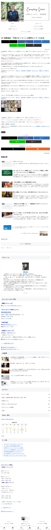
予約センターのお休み (6, 318)
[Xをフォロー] (13, 149)
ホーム (8, 521)
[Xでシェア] (9, 41)
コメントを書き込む (25, 244)
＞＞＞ (7, 343)
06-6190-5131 (6, 312)
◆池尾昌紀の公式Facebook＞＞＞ (9, 347)
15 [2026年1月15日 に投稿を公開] (14, 429)
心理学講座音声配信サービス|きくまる (13, 451)
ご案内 (3, 132)
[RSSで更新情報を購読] (38, 149)
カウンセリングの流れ (8, 523)
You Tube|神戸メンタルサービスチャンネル (14, 453)
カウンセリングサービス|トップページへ (13, 444)
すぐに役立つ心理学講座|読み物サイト (13, 446)
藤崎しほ (41, 70)
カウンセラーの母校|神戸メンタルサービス (14, 450)
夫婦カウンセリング (25, 523)
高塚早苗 (29, 70)
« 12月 (2, 436)
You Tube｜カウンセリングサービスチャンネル (15, 455)
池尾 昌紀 (25, 272)
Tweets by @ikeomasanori (7, 419)
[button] (34, 45)
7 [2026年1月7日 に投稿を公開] (10, 428)
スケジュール (42, 521)
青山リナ (18, 70)
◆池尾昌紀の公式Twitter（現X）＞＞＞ (10, 349)
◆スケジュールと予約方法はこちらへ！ (12, 305)
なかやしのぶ (35, 70)
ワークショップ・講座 (25, 525)
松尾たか (47, 70)
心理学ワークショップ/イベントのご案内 (13, 448)
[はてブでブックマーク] (42, 41)
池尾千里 (13, 124)
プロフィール (25, 521)
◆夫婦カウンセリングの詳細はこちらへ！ (12, 339)
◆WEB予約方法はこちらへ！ (9, 324)
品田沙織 (23, 70)
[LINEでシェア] (17, 45)
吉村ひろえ (3, 71)
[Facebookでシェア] (25, 41)
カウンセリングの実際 (42, 523)
